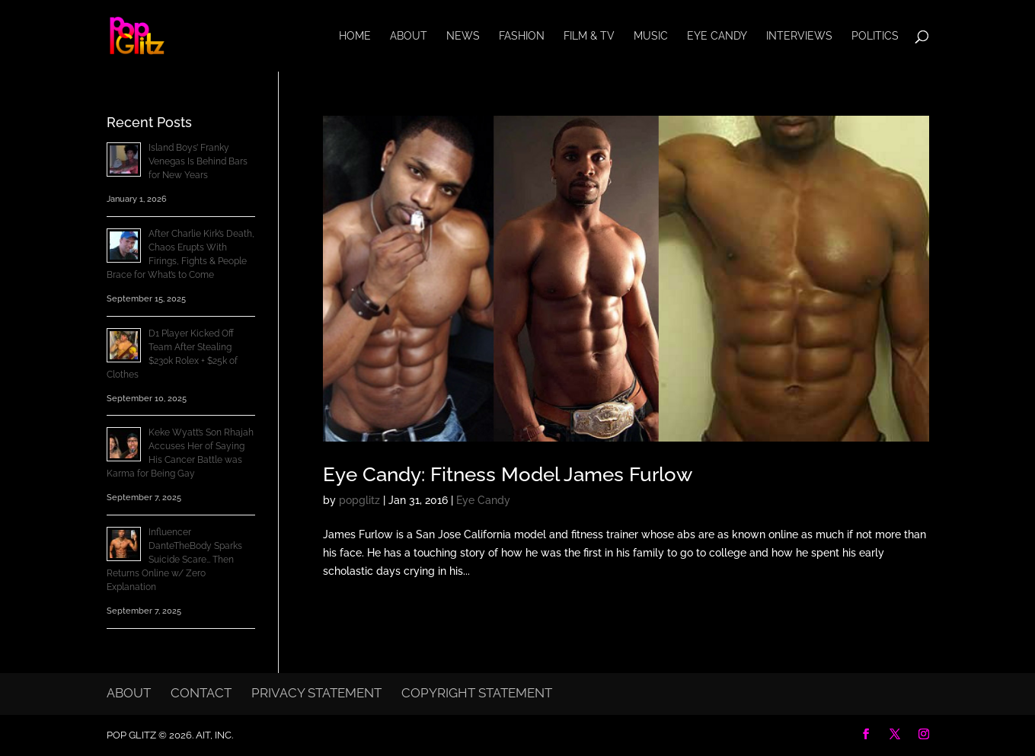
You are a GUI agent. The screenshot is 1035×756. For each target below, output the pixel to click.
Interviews (799, 36)
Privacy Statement (316, 692)
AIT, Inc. (213, 735)
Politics (875, 36)
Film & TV (589, 36)
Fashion (522, 36)
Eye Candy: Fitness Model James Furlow (507, 474)
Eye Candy (717, 36)
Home (355, 36)
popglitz (359, 500)
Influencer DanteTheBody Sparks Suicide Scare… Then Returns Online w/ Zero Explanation (174, 559)
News (463, 36)
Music (651, 36)
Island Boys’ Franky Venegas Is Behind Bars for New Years (198, 161)
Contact (201, 692)
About (408, 36)
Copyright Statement (476, 692)
